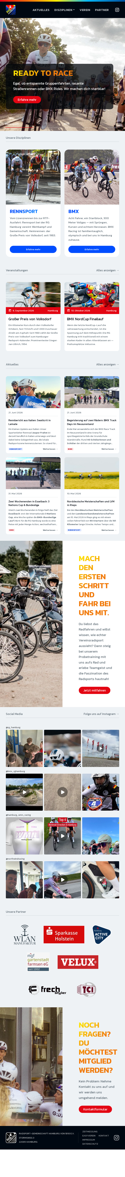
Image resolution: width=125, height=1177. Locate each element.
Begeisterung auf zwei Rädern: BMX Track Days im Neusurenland (92, 422)
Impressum (88, 1139)
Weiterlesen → (50, 448)
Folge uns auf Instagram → (101, 714)
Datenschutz (90, 1144)
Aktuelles (41, 10)
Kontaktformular (95, 1109)
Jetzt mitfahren (94, 690)
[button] (33, 125)
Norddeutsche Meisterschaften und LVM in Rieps (90, 503)
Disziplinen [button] (63, 10)
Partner (102, 10)
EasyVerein (88, 1135)
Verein (85, 10)
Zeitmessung (89, 1131)
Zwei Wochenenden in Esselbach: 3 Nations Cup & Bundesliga (28, 503)
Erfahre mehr (27, 99)
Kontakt (104, 1135)
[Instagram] (117, 10)
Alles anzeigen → (107, 270)
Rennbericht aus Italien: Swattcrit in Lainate (29, 422)
